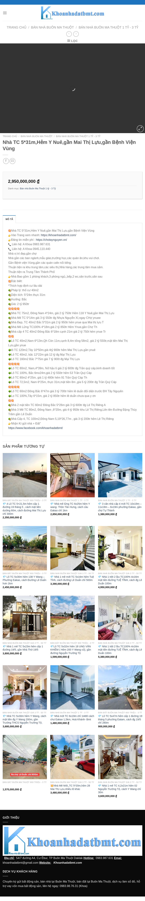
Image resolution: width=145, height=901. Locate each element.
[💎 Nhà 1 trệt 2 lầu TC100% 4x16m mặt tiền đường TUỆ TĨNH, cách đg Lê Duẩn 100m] (120, 548)
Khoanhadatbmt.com (68, 862)
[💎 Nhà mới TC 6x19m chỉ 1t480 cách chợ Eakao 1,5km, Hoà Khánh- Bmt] (72, 687)
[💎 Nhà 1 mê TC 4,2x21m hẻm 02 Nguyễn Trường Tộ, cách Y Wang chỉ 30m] (120, 757)
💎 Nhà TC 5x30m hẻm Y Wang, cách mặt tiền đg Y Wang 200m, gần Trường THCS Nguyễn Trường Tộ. (24, 719)
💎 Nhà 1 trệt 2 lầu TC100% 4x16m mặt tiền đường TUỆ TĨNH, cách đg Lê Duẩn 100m (120, 580)
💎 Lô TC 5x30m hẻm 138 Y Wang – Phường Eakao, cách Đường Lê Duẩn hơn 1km (24, 580)
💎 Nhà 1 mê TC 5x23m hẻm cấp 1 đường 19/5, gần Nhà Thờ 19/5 (23, 648)
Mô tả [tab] (9, 219)
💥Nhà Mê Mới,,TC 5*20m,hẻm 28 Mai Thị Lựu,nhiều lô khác (70, 787)
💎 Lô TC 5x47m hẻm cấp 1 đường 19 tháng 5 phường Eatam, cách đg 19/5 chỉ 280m (120, 719)
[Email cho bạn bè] (12, 161)
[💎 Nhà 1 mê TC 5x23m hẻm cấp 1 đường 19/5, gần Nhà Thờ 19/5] (25, 618)
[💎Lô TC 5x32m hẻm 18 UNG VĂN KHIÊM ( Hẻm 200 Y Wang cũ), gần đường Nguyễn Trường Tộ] (72, 618)
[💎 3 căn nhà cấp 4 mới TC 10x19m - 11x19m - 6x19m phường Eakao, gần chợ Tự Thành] (120, 475)
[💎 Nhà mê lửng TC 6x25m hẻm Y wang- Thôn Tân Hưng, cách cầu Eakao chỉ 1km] (72, 475)
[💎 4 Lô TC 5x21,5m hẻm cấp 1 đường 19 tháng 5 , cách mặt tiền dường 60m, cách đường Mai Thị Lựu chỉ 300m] (25, 475)
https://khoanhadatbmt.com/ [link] (58, 235)
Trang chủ (16, 27)
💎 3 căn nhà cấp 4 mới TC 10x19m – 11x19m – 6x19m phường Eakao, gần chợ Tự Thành (120, 507)
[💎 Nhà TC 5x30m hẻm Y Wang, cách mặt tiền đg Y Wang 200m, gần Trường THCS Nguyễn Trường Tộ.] (25, 687)
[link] (35, 428)
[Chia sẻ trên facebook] (6, 161)
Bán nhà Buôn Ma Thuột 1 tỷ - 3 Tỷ (108, 27)
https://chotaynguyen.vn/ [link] (51, 239)
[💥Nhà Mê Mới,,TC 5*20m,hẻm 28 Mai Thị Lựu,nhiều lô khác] (72, 757)
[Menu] (5, 12)
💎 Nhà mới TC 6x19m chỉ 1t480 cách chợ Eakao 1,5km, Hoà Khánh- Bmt (72, 718)
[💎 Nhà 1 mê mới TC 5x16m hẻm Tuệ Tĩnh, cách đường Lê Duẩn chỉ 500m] (72, 548)
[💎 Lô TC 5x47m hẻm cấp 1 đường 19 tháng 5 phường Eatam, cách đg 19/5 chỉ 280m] (120, 687)
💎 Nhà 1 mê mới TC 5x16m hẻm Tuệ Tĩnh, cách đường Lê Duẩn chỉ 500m (72, 578)
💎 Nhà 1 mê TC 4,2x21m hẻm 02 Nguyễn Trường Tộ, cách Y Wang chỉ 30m (119, 789)
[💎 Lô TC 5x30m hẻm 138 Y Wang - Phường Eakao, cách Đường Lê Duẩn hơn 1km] (25, 548)
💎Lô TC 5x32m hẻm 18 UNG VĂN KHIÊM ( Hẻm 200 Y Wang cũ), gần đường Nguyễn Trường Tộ (70, 649)
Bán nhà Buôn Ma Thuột (52, 27)
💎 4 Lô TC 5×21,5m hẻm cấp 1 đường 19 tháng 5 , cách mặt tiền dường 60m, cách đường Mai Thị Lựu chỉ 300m (24, 508)
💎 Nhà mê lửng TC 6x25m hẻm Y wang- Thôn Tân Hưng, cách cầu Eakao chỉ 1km (70, 507)
